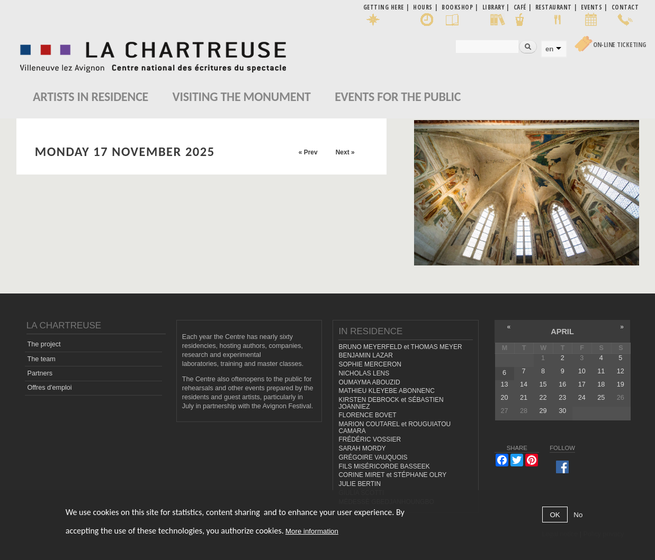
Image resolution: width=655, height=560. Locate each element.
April (562, 331)
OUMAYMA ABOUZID (369, 382)
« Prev (308, 152)
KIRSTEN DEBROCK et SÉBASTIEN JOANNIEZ (390, 403)
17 (582, 384)
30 (562, 411)
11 (601, 371)
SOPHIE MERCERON (369, 364)
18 (601, 384)
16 (562, 384)
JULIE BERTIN (359, 484)
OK (555, 515)
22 (543, 397)
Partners (40, 373)
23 (562, 397)
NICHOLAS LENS (363, 373)
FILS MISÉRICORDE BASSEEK (383, 466)
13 (504, 384)
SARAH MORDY (361, 448)
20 (504, 397)
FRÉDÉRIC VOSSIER (369, 439)
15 (543, 384)
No (577, 515)
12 (620, 371)
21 (523, 397)
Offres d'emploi (50, 387)
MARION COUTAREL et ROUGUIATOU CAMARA (394, 427)
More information (311, 531)
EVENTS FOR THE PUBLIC (398, 96)
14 (523, 384)
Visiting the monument (242, 96)
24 (582, 397)
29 (543, 411)
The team (42, 359)
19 (620, 384)
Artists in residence (90, 96)
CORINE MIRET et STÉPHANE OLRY (392, 475)
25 (601, 397)
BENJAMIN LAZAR (365, 355)
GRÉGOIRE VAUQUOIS (372, 457)
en (549, 49)
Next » (345, 152)
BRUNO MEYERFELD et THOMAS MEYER (400, 347)
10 (582, 371)
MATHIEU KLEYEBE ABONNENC (386, 390)
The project (44, 344)
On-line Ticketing (619, 44)
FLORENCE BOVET (367, 415)
